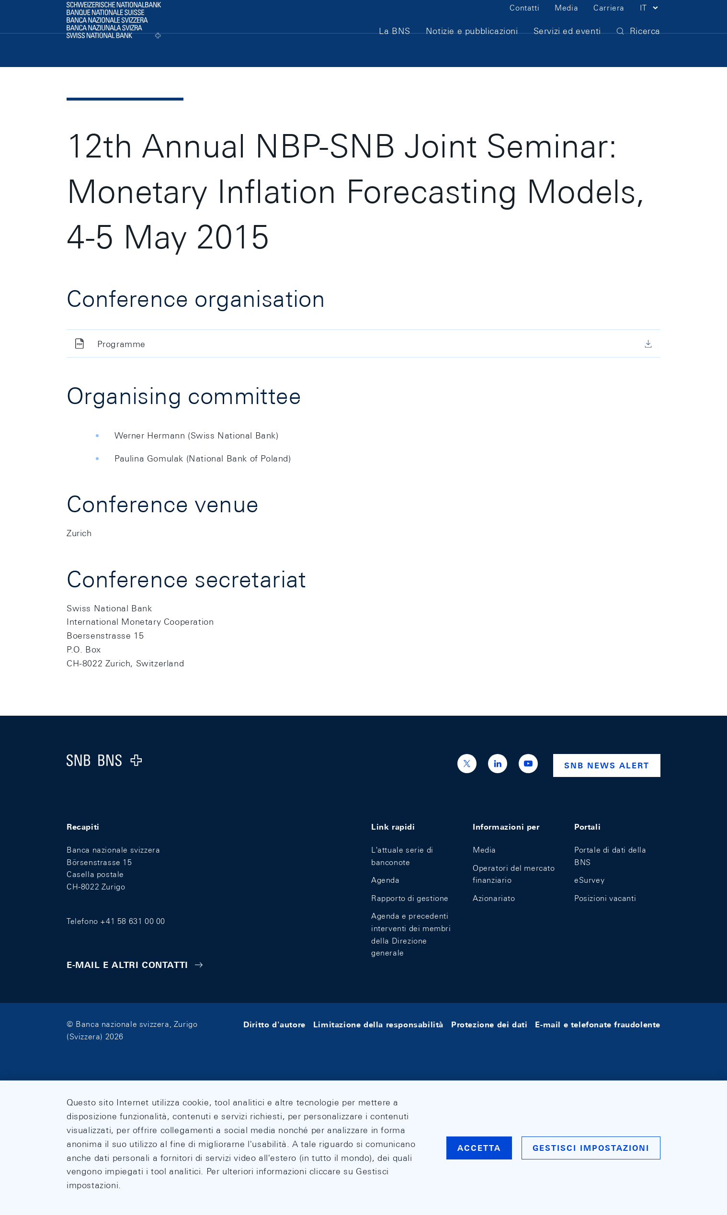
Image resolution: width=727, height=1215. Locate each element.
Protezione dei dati (489, 1024)
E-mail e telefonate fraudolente (597, 1024)
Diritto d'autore (274, 1024)
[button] (650, 23)
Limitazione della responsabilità (378, 1024)
